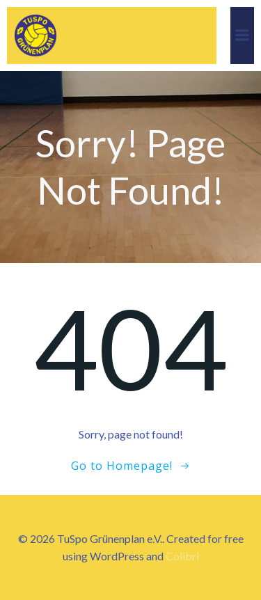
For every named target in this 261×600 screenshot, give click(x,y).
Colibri (182, 555)
